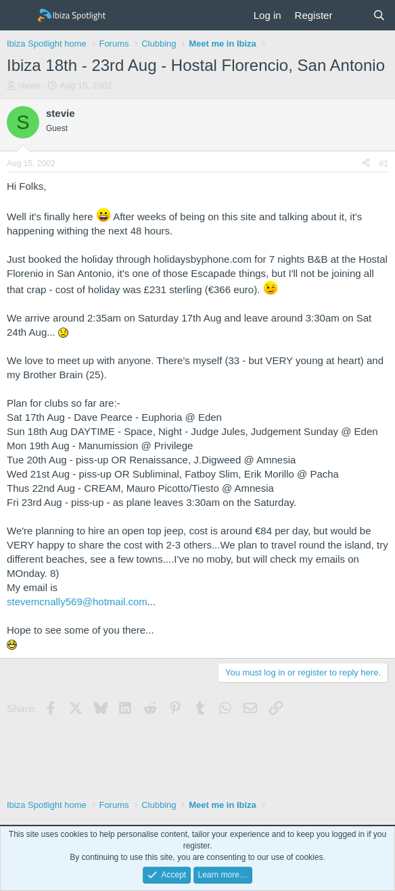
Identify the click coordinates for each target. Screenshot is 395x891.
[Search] (379, 15)
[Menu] (18, 15)
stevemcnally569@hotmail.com (77, 601)
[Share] (366, 164)
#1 (383, 163)
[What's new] (352, 15)
